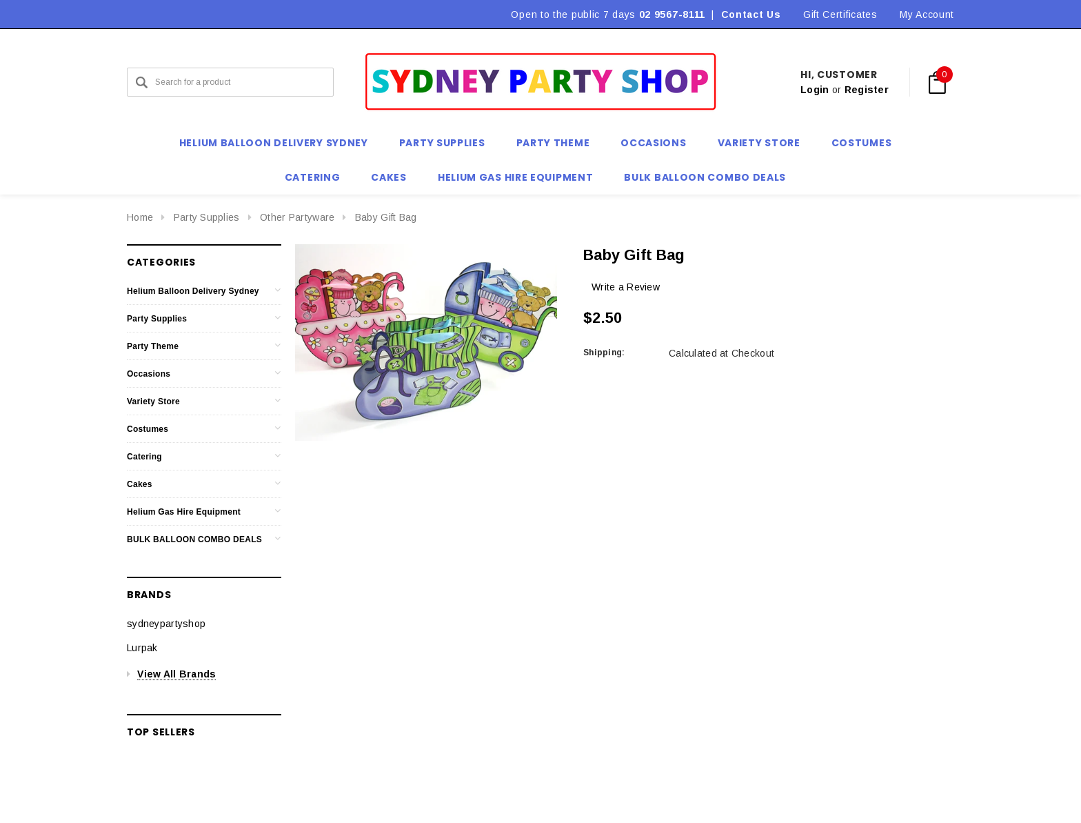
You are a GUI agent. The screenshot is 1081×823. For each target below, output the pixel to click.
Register (867, 89)
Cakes (139, 484)
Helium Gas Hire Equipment (184, 512)
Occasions (148, 374)
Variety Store (153, 401)
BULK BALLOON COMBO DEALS (194, 539)
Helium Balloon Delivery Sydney (193, 291)
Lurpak (142, 647)
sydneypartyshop (166, 623)
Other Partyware (297, 217)
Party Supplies (207, 217)
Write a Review (626, 286)
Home (140, 217)
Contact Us (751, 14)
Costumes (147, 429)
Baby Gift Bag (386, 217)
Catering (144, 457)
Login (814, 89)
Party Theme (153, 346)
